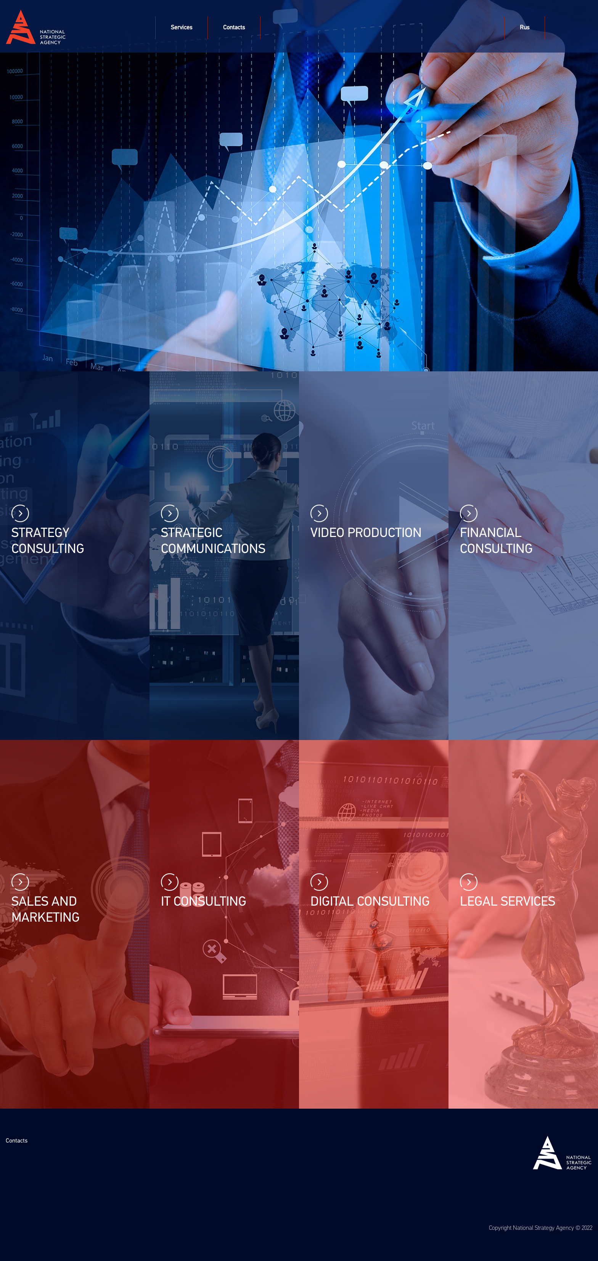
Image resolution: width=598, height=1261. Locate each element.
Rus (524, 28)
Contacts (234, 28)
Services (181, 28)
